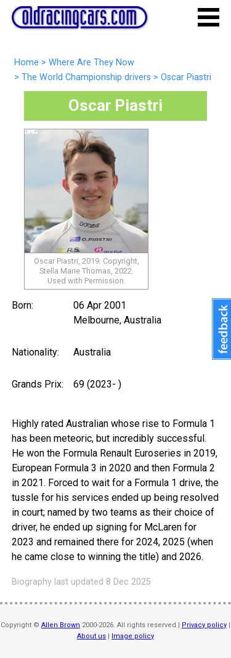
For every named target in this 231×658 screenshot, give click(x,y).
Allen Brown (60, 625)
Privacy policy (204, 625)
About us (91, 636)
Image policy (132, 636)
